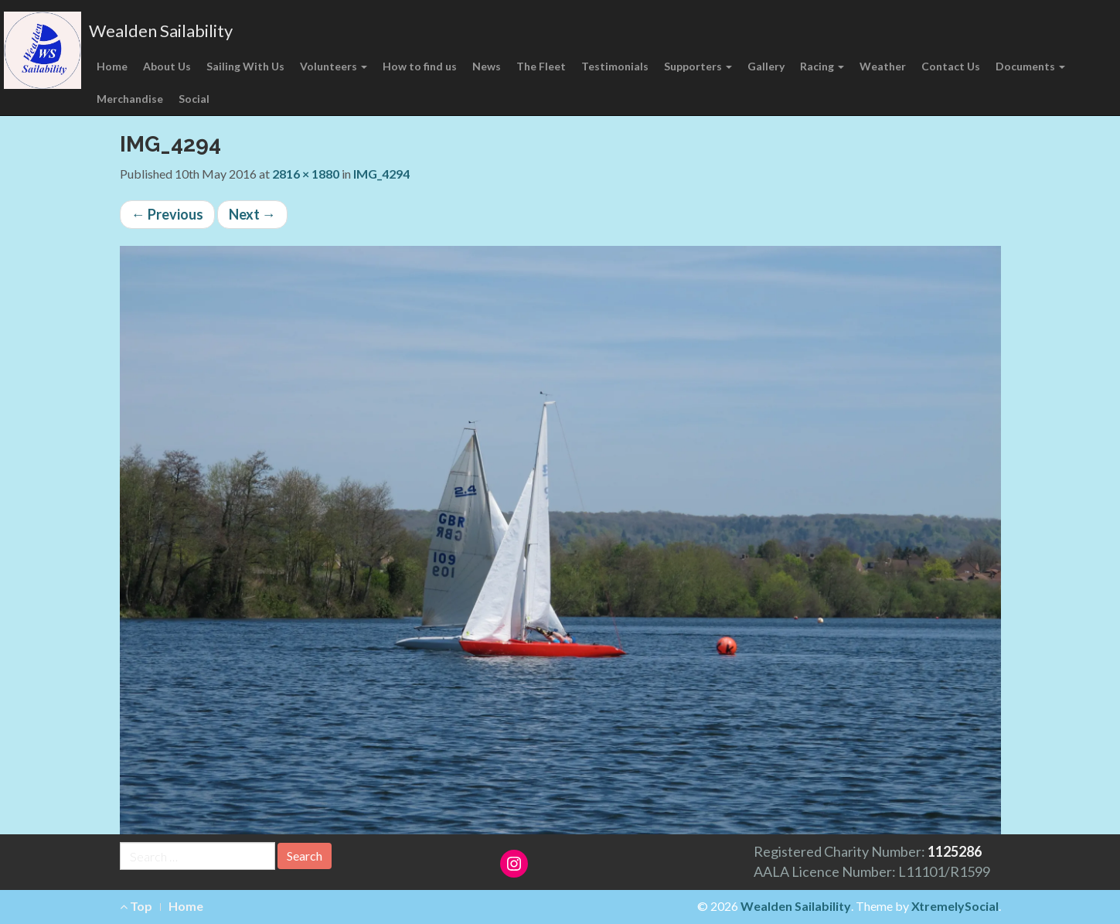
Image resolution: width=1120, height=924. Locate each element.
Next (252, 214)
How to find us (420, 66)
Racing (822, 66)
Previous (167, 214)
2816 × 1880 (305, 173)
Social (194, 98)
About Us (167, 66)
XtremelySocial (955, 905)
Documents (1030, 66)
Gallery (766, 66)
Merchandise (130, 98)
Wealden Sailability (161, 30)
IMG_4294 (381, 173)
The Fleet (541, 66)
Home (112, 66)
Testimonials (615, 66)
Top (136, 905)
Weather (883, 66)
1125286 (955, 851)
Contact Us (950, 66)
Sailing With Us (245, 66)
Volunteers (333, 66)
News (486, 66)
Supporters (698, 66)
